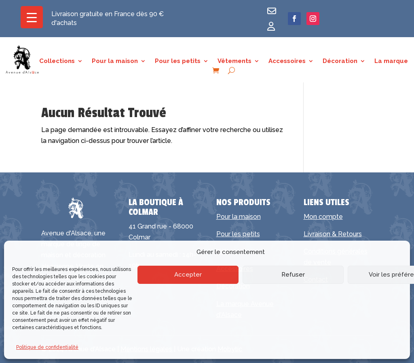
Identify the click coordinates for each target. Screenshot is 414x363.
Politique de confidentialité (47, 347)
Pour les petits (178, 61)
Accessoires (287, 61)
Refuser (293, 274)
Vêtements (234, 61)
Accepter (188, 274)
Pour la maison (115, 61)
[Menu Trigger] (32, 17)
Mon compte (323, 216)
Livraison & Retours (333, 234)
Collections (57, 61)
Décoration (340, 61)
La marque (391, 61)
